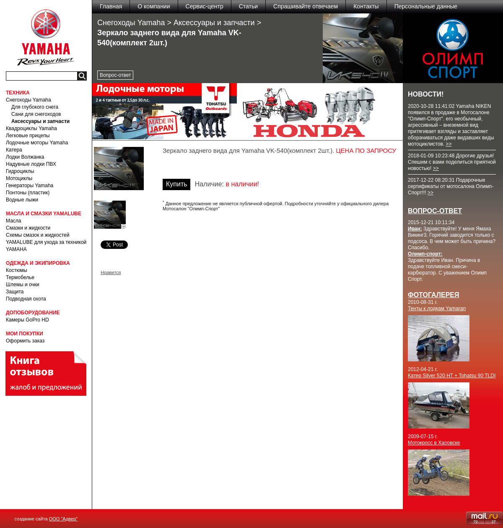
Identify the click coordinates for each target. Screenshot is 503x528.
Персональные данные (425, 6)
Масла (13, 221)
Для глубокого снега (34, 107)
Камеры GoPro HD (27, 320)
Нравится (111, 272)
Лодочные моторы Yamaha (37, 143)
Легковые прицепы (27, 136)
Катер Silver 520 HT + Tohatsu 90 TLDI (451, 376)
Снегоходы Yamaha (28, 100)
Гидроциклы (20, 171)
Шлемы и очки (22, 285)
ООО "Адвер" (63, 518)
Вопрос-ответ (115, 75)
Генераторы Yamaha (29, 185)
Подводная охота (26, 299)
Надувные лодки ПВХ (31, 164)
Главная (111, 6)
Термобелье (20, 277)
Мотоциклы (19, 178)
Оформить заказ (25, 341)
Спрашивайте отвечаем (305, 6)
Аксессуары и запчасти (40, 121)
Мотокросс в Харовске (434, 443)
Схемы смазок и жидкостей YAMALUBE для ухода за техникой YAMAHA (46, 242)
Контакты (366, 6)
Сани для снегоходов (36, 114)
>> (448, 144)
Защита (15, 292)
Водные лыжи (22, 200)
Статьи (248, 6)
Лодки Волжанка (25, 157)
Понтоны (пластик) (27, 193)
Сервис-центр (204, 6)
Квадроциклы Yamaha (31, 128)
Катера (14, 150)
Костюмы (16, 270)
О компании (153, 6)
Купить (176, 184)
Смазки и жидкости (28, 228)
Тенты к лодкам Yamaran (437, 308)
